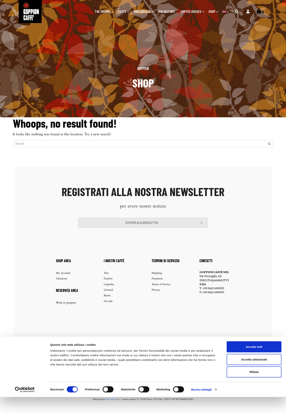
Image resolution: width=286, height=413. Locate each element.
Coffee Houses (191, 11)
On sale (108, 307)
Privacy (156, 296)
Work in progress (66, 309)
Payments (157, 285)
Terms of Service (161, 290)
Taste (122, 11)
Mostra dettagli (201, 405)
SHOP (211, 11)
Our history (166, 11)
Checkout (61, 285)
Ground (108, 296)
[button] (143, 228)
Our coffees (142, 11)
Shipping (157, 279)
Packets (108, 285)
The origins (103, 11)
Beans (107, 302)
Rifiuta (254, 387)
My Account (63, 279)
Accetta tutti (254, 362)
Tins (106, 279)
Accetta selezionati (254, 375)
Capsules (109, 290)
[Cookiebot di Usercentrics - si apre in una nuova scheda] (25, 405)
